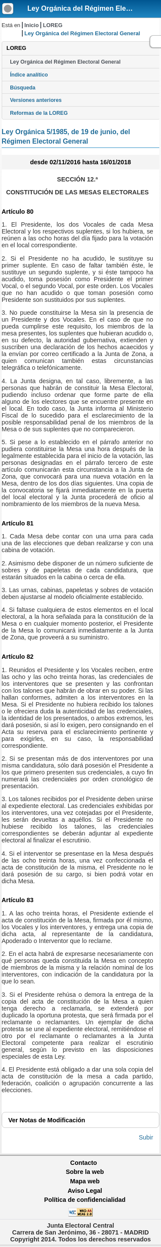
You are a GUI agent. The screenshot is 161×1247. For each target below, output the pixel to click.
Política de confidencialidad (85, 1199)
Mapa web (85, 1181)
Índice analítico (29, 75)
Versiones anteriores (35, 100)
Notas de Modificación (46, 1120)
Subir (146, 1137)
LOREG (53, 25)
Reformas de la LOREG (39, 113)
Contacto (83, 1162)
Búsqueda (22, 88)
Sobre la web (85, 1171)
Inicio (31, 25)
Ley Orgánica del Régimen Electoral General (65, 62)
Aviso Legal (84, 1190)
